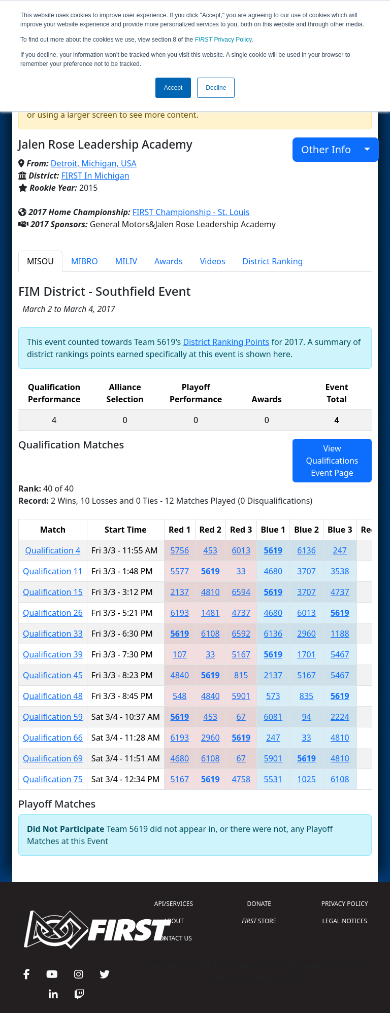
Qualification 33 (53, 633)
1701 (306, 654)
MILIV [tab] (126, 261)
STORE (259, 921)
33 (241, 571)
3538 (340, 571)
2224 (340, 716)
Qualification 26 (53, 612)
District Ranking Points (226, 341)
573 (273, 696)
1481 (210, 612)
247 (340, 550)
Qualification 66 (53, 737)
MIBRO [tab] (84, 261)
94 (306, 716)
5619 (273, 550)
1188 (340, 633)
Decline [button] (216, 87)
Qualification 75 (53, 779)
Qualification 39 (53, 654)
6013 (241, 550)
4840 (180, 675)
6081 (273, 716)
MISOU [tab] (40, 261)
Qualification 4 (53, 550)
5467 (340, 654)
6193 (180, 612)
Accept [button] (173, 87)
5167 (241, 654)
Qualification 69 (53, 758)
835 (306, 696)
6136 (306, 550)
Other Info (331, 149)
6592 (241, 633)
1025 (306, 779)
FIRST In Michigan (95, 175)
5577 (180, 571)
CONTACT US (173, 938)
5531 (273, 779)
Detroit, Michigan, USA (94, 163)
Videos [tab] (212, 261)
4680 (273, 571)
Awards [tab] (168, 261)
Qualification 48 (53, 696)
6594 (241, 592)
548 (179, 696)
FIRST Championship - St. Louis (191, 212)
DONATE (259, 903)
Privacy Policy (223, 39)
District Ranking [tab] (273, 261)
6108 (210, 633)
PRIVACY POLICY (344, 903)
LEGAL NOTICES (345, 921)
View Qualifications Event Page (332, 460)
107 (179, 654)
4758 (241, 779)
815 (241, 675)
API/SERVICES (173, 903)
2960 (306, 633)
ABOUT (174, 921)
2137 (180, 592)
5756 (180, 550)
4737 (340, 592)
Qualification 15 (53, 592)
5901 (241, 696)
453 (210, 550)
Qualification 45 (53, 675)
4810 (210, 592)
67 (241, 716)
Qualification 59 (53, 716)
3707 (306, 571)
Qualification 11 (53, 571)
